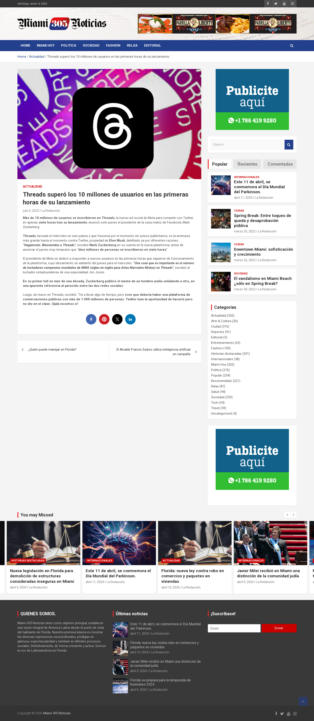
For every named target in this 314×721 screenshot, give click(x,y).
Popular (216, 375)
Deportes (217, 332)
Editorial (152, 45)
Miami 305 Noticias (57, 713)
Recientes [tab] (248, 164)
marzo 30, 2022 (245, 289)
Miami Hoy (46, 45)
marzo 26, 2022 (245, 231)
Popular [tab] (220, 164)
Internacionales (246, 177)
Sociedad (91, 45)
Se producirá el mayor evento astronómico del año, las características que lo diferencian (42, 576)
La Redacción (51, 210)
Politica (68, 45)
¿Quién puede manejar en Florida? (52, 349)
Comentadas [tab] (280, 164)
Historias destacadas (226, 354)
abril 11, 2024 (243, 197)
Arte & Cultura (221, 321)
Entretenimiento (222, 343)
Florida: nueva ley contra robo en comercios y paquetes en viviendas (268, 576)
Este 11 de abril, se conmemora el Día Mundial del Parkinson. (259, 186)
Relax (132, 45)
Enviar (279, 628)
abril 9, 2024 (138, 671)
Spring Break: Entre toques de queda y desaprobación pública (262, 220)
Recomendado (221, 381)
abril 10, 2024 (246, 587)
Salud (215, 392)
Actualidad (32, 186)
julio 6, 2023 (31, 210)
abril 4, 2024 (94, 587)
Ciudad (239, 210)
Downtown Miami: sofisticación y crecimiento (263, 252)
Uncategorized (221, 413)
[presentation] (287, 515)
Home (25, 45)
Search (289, 145)
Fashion (113, 45)
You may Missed (36, 515)
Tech (214, 403)
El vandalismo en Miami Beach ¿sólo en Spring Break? (263, 281)
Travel (215, 408)
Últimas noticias (132, 613)
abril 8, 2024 (18, 587)
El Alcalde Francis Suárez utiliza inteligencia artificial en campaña (153, 352)
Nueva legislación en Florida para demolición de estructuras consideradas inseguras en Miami (118, 576)
